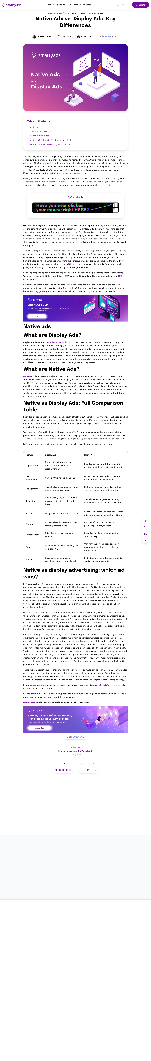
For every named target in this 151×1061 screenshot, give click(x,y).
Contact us (28, 689)
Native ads (35, 127)
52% (70, 264)
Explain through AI (107, 37)
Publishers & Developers (79, 5)
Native (67, 13)
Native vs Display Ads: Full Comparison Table (51, 140)
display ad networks (57, 342)
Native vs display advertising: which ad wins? (51, 145)
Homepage (52, 13)
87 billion (87, 258)
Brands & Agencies (56, 5)
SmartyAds (105, 685)
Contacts (140, 5)
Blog (60, 13)
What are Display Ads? (40, 132)
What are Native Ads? (40, 136)
